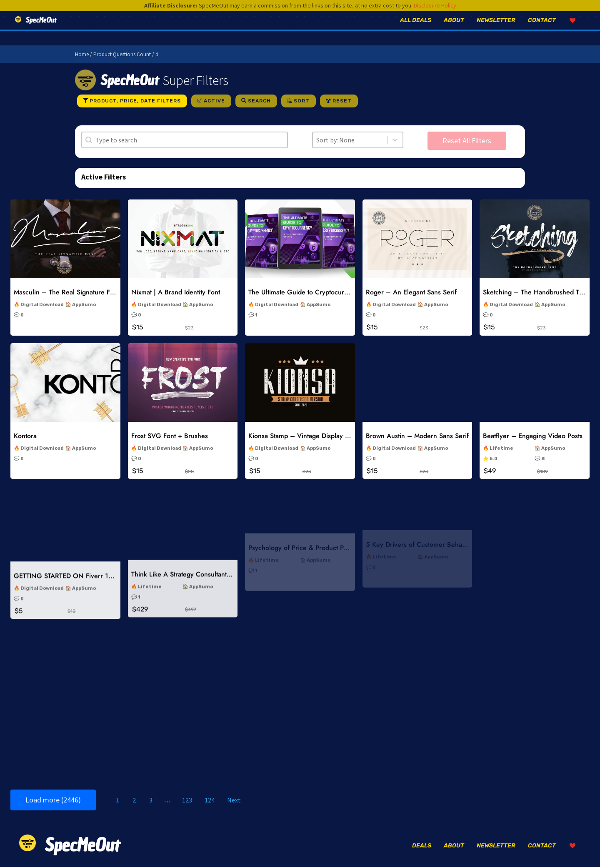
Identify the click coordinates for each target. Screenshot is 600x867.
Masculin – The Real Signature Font (66, 292)
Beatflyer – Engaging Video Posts (532, 397)
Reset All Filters (466, 140)
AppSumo (84, 304)
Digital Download (42, 304)
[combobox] (350, 139)
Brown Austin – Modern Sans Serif (417, 410)
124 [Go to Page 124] (210, 800)
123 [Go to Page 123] (187, 800)
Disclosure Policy (435, 5)
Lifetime (501, 409)
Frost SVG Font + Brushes (169, 420)
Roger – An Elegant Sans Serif (411, 292)
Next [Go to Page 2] (234, 800)
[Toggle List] (395, 139)
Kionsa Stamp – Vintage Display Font (303, 416)
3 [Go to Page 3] (150, 800)
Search (259, 101)
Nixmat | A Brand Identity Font (175, 292)
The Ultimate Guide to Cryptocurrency (304, 292)
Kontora (25, 426)
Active (214, 101)
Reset (342, 101)
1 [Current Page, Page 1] (117, 800)
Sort (302, 101)
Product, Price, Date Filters (135, 101)
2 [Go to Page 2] (134, 800)
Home (82, 54)
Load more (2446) (53, 800)
